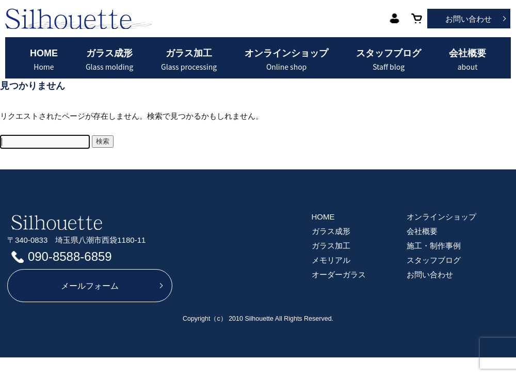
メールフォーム (90, 285)
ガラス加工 (189, 59)
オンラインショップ (286, 59)
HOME (44, 59)
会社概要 (467, 59)
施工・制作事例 (434, 245)
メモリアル (331, 260)
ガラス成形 (109, 59)
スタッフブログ (388, 59)
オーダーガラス (339, 274)
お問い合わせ (468, 18)
